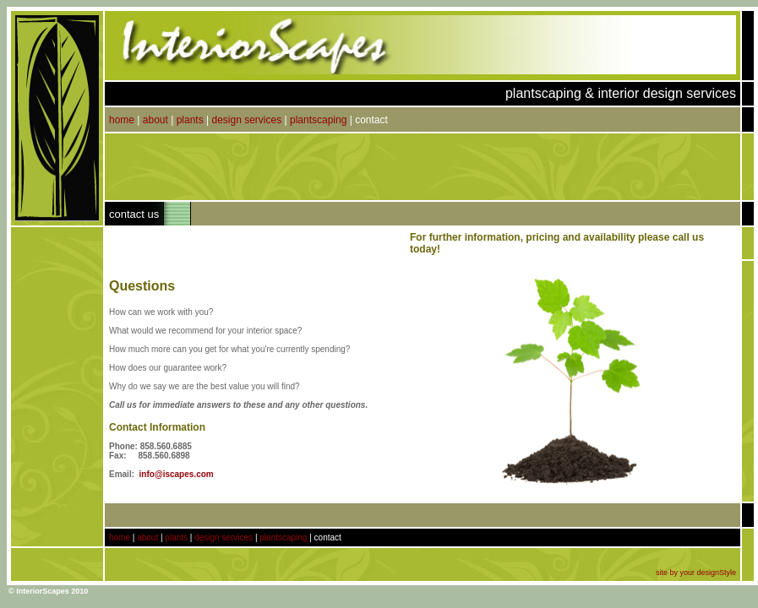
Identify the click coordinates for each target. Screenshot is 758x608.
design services (246, 120)
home (121, 120)
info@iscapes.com (176, 474)
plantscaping (318, 120)
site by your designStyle (696, 572)
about (155, 120)
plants (190, 120)
